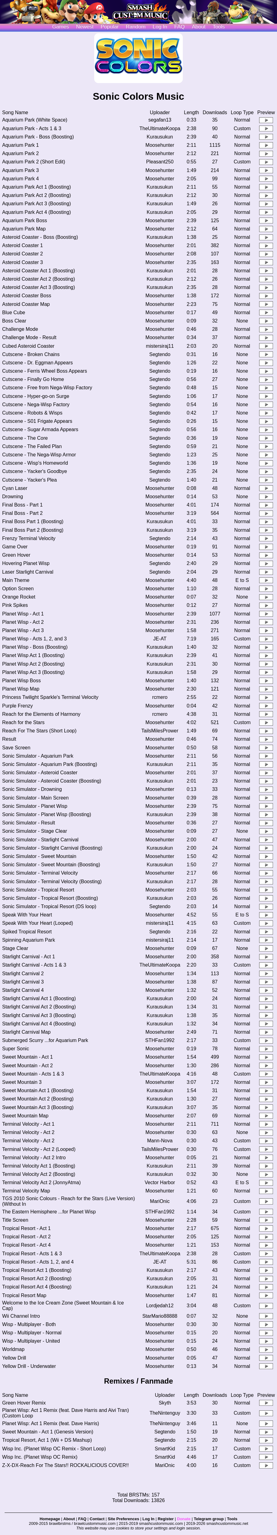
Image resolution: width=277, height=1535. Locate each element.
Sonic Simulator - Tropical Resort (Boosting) (50, 898)
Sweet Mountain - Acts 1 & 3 (33, 1073)
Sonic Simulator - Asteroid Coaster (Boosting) (51, 781)
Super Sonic (15, 1048)
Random (136, 27)
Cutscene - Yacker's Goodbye (34, 471)
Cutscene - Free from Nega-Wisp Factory (47, 387)
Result (9, 739)
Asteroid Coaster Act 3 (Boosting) (38, 287)
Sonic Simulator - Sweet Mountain (39, 856)
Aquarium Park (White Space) (34, 119)
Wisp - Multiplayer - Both (29, 1324)
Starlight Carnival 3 (23, 981)
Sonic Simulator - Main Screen (35, 797)
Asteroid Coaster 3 (22, 262)
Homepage (50, 1519)
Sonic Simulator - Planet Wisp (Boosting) (46, 814)
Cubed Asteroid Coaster (28, 346)
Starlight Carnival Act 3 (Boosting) (39, 1015)
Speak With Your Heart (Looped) (37, 923)
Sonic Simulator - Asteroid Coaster (40, 772)
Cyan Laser (14, 488)
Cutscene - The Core (25, 438)
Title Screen (15, 1220)
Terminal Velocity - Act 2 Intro (34, 1157)
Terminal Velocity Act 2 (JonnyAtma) (41, 1182)
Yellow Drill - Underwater (29, 1366)
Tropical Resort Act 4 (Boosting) (36, 1286)
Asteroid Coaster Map (26, 304)
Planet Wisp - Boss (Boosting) (35, 647)
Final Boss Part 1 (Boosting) (32, 521)
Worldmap (13, 1349)
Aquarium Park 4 (20, 178)
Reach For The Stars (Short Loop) (39, 730)
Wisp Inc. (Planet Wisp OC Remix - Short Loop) (54, 1448)
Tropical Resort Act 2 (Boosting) (36, 1278)
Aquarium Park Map (24, 228)
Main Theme (16, 580)
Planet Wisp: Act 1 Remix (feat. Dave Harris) (50, 1423)
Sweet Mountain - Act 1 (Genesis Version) (47, 1431)
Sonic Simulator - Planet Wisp (34, 806)
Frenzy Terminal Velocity (28, 538)
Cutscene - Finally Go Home (33, 379)
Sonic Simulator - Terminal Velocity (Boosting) (52, 881)
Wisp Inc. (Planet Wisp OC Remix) (39, 1457)
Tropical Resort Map (24, 1295)
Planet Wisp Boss (21, 680)
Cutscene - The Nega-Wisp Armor (39, 454)
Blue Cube (13, 312)
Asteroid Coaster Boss (26, 295)
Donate (184, 1519)
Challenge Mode (20, 329)
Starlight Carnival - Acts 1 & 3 (34, 965)
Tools (219, 27)
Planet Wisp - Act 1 (23, 613)
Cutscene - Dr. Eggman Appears (37, 362)
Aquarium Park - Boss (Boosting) (38, 136)
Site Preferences (123, 1519)
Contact (97, 1519)
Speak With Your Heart (27, 914)
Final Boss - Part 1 (22, 504)
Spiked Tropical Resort (27, 931)
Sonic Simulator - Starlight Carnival (40, 839)
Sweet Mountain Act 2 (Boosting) (38, 1098)
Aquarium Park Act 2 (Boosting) (36, 195)
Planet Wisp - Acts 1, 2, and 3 (34, 638)
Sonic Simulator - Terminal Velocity (40, 873)
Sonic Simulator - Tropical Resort (38, 889)
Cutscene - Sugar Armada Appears (40, 429)
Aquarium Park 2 (20, 153)
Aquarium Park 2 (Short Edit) (33, 161)
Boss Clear (14, 320)
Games (60, 27)
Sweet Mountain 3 (22, 1082)
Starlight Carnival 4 (23, 990)
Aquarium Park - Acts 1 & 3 (31, 128)
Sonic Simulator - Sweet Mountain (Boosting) (51, 864)
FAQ (179, 27)
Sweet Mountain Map (25, 1115)
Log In (149, 1519)
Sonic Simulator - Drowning (32, 789)
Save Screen (16, 747)
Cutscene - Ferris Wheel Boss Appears (44, 371)
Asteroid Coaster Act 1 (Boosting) (38, 270)
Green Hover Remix (24, 1402)
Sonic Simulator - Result (28, 822)
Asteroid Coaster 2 (22, 253)
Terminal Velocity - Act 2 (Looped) (38, 1149)
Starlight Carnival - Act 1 (28, 956)
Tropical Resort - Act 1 (26, 1228)
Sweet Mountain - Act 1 (27, 1057)
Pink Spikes (15, 605)
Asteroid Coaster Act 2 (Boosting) (38, 279)
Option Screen (18, 588)
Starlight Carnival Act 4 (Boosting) (39, 1023)
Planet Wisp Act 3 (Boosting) (33, 672)
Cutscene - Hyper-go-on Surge (35, 396)
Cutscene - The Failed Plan (32, 446)
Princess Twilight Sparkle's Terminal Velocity (50, 697)
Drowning (12, 496)
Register (166, 1519)
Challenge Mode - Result (29, 337)
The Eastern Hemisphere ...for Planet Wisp (49, 1211)
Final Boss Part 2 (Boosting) (32, 530)
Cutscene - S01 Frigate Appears (37, 421)
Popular (110, 27)
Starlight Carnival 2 (23, 973)
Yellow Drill (14, 1358)
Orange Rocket (18, 596)
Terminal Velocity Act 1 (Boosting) (38, 1165)
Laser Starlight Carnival (27, 572)
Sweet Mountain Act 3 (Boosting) (38, 1107)
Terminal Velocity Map (26, 1190)
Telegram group (209, 1519)
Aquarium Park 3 (20, 170)
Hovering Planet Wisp (26, 563)
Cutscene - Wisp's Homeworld (35, 463)
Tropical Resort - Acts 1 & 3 (32, 1253)
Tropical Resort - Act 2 (26, 1236)
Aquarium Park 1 (20, 145)
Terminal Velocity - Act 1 (28, 1124)
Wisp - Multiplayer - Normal (32, 1332)
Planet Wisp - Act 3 (23, 630)
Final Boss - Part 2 (22, 513)
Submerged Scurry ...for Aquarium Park (45, 1040)
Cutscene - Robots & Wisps (32, 412)
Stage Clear (15, 948)
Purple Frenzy (17, 705)
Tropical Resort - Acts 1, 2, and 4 (38, 1261)
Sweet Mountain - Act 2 (27, 1065)
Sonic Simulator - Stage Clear (34, 831)
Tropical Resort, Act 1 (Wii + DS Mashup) (47, 1440)
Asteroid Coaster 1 (22, 245)
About (198, 27)
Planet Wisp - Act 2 (23, 622)
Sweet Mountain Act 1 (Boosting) (38, 1090)
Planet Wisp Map (20, 688)
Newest (85, 27)
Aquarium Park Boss (24, 220)
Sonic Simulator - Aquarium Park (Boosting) (49, 764)
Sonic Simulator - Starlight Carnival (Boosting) (52, 848)
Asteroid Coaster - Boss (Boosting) (40, 237)
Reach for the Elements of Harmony (41, 714)
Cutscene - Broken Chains (31, 354)
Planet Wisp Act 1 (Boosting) (33, 655)
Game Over (15, 546)
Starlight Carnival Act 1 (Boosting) (39, 998)
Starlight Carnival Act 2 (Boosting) (39, 1006)
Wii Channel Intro (21, 1316)
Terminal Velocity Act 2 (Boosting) (38, 1174)
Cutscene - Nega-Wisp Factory (36, 404)
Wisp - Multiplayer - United (31, 1341)
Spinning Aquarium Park (28, 940)
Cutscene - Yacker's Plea (29, 480)
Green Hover (16, 555)
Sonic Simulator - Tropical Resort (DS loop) (49, 906)
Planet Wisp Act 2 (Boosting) (33, 664)
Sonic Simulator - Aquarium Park (37, 756)
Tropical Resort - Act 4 (26, 1245)
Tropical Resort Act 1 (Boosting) (36, 1270)
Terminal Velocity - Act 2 (28, 1132)
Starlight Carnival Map (26, 1032)
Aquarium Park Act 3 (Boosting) (36, 203)
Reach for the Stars (23, 722)
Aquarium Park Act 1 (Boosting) (36, 187)
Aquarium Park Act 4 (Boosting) (36, 212)
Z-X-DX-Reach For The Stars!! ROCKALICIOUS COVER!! (65, 1465)
